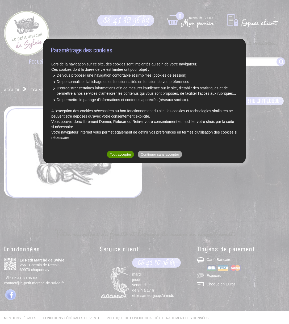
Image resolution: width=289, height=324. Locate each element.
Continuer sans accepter (160, 154)
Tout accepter (120, 154)
